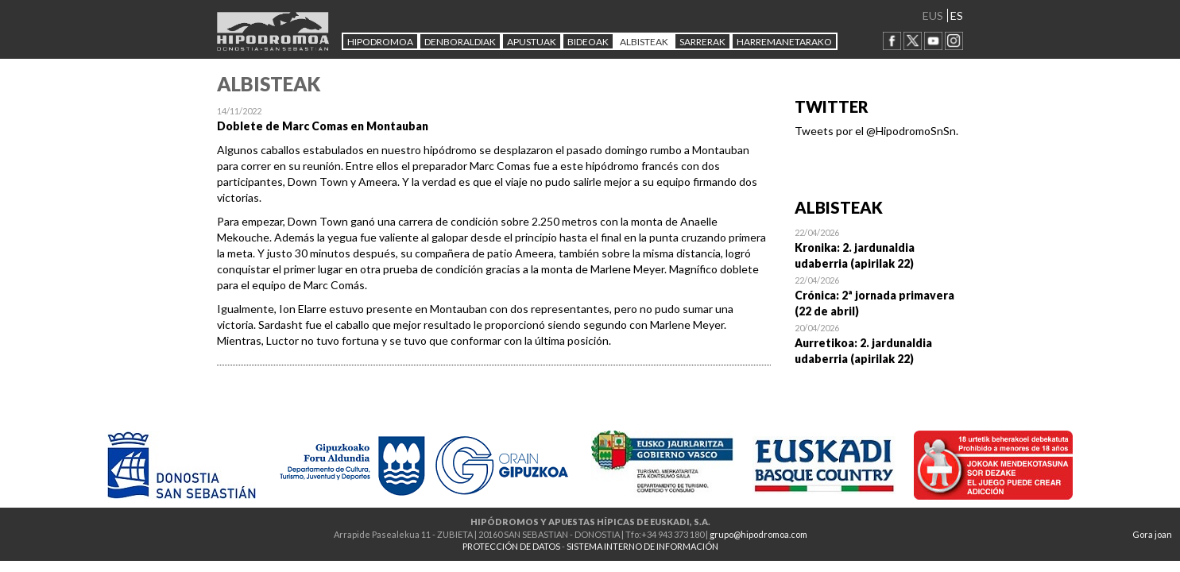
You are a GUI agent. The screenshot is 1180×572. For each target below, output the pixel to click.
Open (879, 248)
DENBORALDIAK (460, 42)
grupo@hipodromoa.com (758, 534)
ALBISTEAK (644, 42)
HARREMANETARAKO (784, 42)
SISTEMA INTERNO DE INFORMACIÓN (642, 546)
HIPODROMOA (380, 42)
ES (956, 15)
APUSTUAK (531, 42)
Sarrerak (702, 42)
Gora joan (1152, 534)
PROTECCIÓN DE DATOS (511, 546)
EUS (933, 15)
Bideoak (588, 42)
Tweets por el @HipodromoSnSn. (876, 130)
